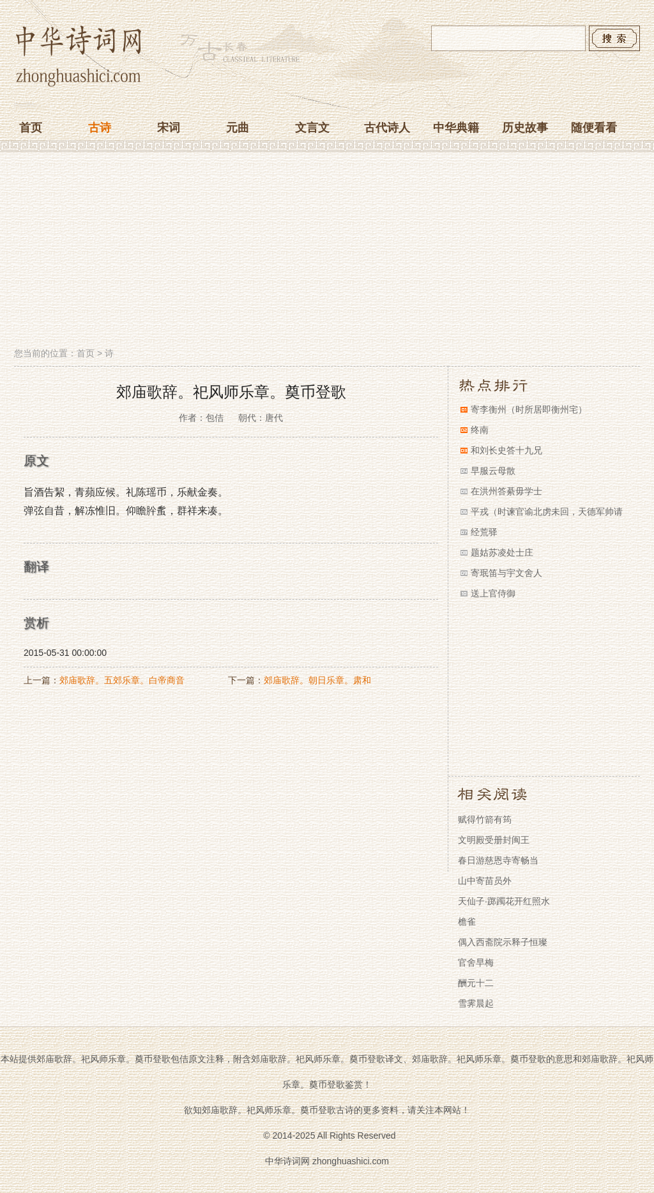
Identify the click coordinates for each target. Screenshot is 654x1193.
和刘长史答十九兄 (506, 450)
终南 (480, 430)
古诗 (99, 127)
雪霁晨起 (476, 1003)
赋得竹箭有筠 (485, 819)
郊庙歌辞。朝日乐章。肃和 (317, 680)
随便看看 (594, 127)
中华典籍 (456, 127)
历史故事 (525, 127)
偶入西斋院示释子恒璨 (502, 942)
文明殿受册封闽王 (493, 840)
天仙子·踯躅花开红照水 (504, 901)
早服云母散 (493, 471)
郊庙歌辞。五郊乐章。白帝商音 (122, 680)
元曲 (237, 127)
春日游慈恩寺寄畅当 (498, 860)
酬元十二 (476, 983)
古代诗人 (387, 127)
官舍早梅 (476, 962)
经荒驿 (484, 532)
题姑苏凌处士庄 (502, 552)
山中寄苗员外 (485, 881)
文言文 (312, 127)
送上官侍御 (493, 593)
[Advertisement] (327, 251)
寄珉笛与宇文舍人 (506, 573)
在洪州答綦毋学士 (506, 491)
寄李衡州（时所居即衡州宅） (529, 409)
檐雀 (467, 921)
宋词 (168, 127)
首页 (30, 127)
